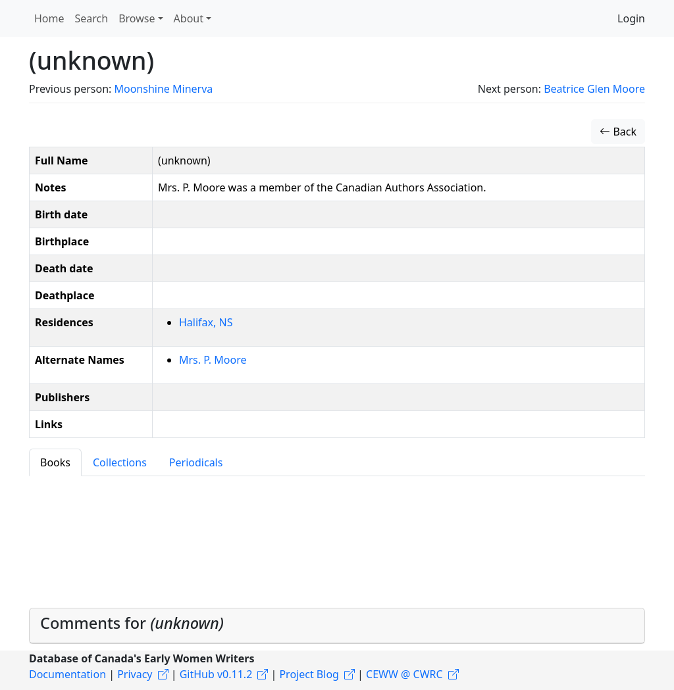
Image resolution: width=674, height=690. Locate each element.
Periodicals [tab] (196, 462)
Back (618, 131)
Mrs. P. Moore (212, 360)
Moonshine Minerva (163, 89)
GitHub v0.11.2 (216, 674)
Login (631, 18)
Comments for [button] (132, 622)
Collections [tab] (120, 462)
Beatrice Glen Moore (594, 89)
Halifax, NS (205, 322)
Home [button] (49, 18)
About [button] (188, 18)
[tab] (337, 625)
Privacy (134, 674)
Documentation (67, 674)
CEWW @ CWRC (404, 674)
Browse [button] (136, 18)
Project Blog (308, 674)
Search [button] (92, 18)
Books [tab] (55, 462)
